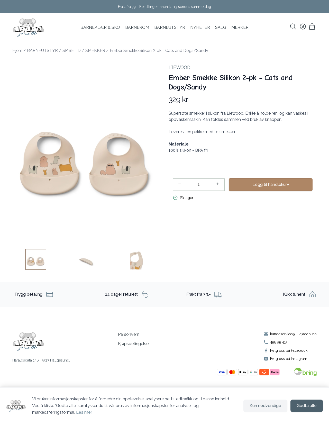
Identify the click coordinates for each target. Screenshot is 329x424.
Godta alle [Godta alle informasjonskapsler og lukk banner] (307, 405)
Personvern (128, 334)
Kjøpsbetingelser (134, 343)
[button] (86, 150)
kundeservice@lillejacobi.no (293, 334)
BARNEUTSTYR (42, 50)
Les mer (84, 412)
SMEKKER (95, 50)
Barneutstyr (169, 27)
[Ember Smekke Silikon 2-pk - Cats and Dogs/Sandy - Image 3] (137, 259)
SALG (220, 27)
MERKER (240, 27)
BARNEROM (137, 27)
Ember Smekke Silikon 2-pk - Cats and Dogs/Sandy (159, 50)
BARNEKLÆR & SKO (100, 27)
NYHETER (200, 27)
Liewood (179, 67)
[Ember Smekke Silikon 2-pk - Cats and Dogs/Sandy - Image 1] (35, 259)
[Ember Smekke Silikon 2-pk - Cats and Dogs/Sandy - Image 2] (86, 259)
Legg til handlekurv (270, 184)
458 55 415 (278, 342)
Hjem (17, 50)
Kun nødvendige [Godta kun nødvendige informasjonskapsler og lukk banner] (265, 405)
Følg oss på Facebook (288, 350)
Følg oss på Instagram (288, 359)
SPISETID (71, 50)
